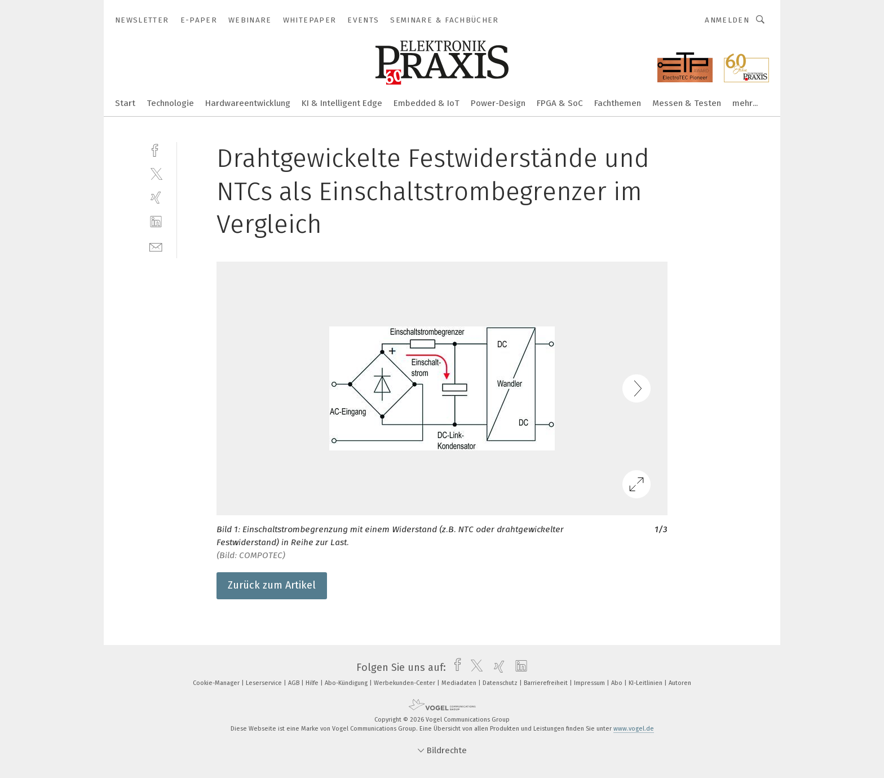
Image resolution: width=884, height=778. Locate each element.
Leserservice (265, 683)
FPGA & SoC (560, 103)
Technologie (170, 103)
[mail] (156, 246)
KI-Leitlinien (646, 683)
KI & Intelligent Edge (342, 103)
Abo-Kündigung (347, 683)
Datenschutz (501, 683)
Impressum (590, 683)
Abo (617, 683)
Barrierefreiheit (546, 683)
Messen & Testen (686, 103)
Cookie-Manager (217, 683)
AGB (294, 683)
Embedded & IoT (426, 103)
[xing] (156, 198)
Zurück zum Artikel (272, 585)
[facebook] (156, 149)
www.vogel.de (633, 728)
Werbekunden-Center (405, 683)
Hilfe (313, 683)
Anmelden (727, 20)
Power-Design (498, 103)
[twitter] (156, 173)
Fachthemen (617, 103)
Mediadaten (459, 683)
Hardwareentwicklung (247, 103)
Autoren (680, 683)
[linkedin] (156, 222)
